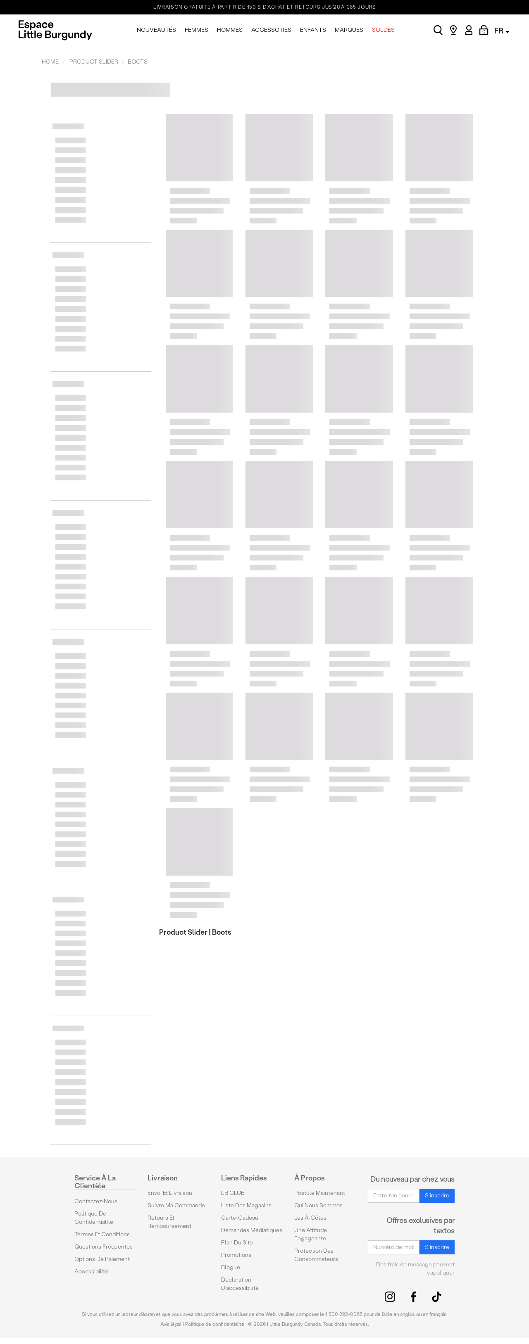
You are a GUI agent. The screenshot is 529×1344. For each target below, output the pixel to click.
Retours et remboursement (169, 1222)
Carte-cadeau (239, 1217)
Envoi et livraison (170, 1193)
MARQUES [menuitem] (349, 29)
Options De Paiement (102, 1259)
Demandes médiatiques (251, 1230)
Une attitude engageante (310, 1234)
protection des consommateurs (316, 1255)
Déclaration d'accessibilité (240, 1284)
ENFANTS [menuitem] (313, 29)
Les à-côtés (310, 1217)
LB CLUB (233, 1193)
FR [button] (502, 30)
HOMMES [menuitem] (230, 29)
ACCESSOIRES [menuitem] (271, 29)
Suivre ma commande (176, 1205)
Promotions (236, 1255)
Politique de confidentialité (93, 1217)
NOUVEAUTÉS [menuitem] (156, 29)
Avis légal (170, 1324)
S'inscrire (437, 1195)
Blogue (230, 1267)
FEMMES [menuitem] (196, 29)
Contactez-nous (95, 1201)
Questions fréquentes (103, 1246)
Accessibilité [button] (91, 1271)
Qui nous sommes (318, 1205)
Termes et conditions (102, 1234)
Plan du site (237, 1242)
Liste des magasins (246, 1205)
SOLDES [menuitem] (383, 29)
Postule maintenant (319, 1193)
